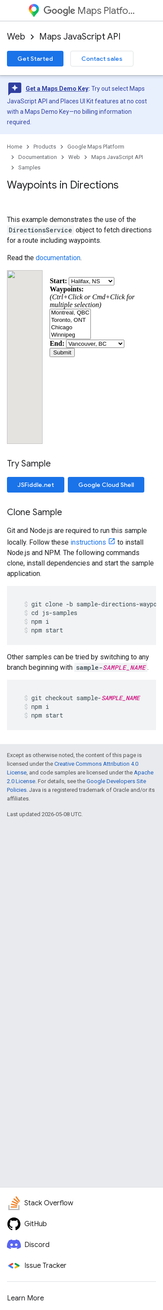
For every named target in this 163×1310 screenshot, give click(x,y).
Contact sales (102, 59)
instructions (88, 542)
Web (16, 36)
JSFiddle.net (35, 485)
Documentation (37, 157)
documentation (58, 258)
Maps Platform (89, 11)
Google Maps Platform (95, 146)
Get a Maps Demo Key (57, 88)
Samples (29, 167)
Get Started (35, 59)
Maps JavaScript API (79, 36)
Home (14, 146)
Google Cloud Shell (106, 485)
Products (44, 146)
